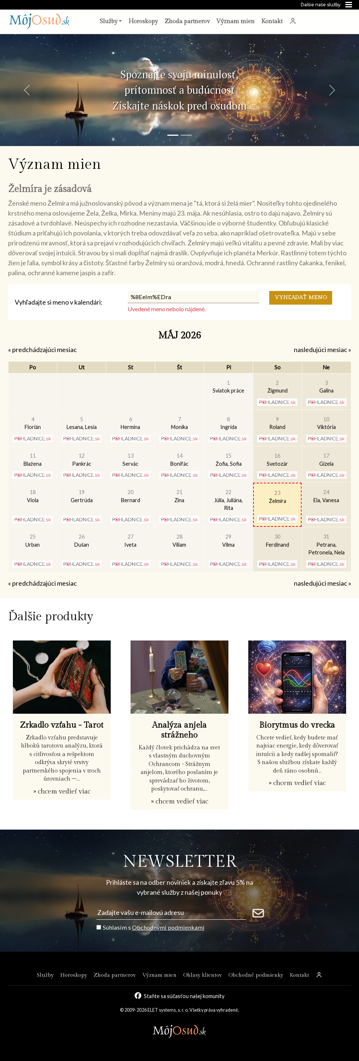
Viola (33, 496)
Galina (326, 387)
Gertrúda (82, 496)
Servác (130, 460)
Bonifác (179, 460)
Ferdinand (277, 540)
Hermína (130, 423)
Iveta (130, 540)
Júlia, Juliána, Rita (228, 500)
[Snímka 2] (186, 135)
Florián (33, 423)
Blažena (33, 460)
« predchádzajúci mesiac (42, 349)
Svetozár (277, 460)
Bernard (130, 496)
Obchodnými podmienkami (168, 927)
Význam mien (235, 21)
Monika (179, 423)
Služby (45, 975)
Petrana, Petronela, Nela (326, 544)
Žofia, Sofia (229, 460)
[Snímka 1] (172, 135)
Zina (179, 496)
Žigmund (277, 387)
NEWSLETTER (180, 862)
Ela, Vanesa (326, 496)
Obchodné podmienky (255, 975)
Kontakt (271, 21)
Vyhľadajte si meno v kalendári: (59, 302)
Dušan (81, 540)
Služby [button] (108, 21)
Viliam (179, 540)
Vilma (228, 540)
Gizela (326, 460)
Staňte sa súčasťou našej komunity (184, 996)
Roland (277, 423)
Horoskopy (143, 21)
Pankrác (81, 460)
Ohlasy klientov (202, 975)
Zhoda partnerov (187, 21)
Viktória (326, 423)
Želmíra (277, 497)
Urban (32, 540)
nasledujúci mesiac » (322, 349)
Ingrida (228, 423)
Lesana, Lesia (82, 423)
